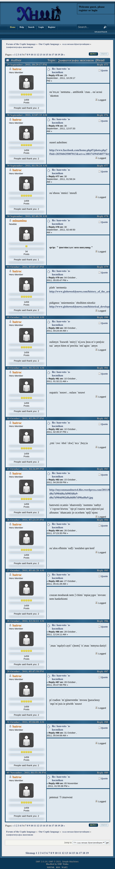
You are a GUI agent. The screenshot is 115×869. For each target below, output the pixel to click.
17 (53, 54)
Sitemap (30, 853)
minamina (19, 221)
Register (51, 27)
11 (35, 54)
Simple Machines (70, 861)
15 (47, 54)
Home (12, 27)
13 (41, 54)
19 (59, 54)
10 (32, 54)
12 (38, 54)
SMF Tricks (63, 864)
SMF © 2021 (55, 861)
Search (31, 27)
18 (56, 54)
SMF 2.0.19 (41, 861)
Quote (104, 70)
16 (50, 54)
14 (44, 54)
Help (22, 27)
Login (41, 27)
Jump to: (68, 843)
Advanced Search (100, 32)
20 (62, 54)
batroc (17, 69)
